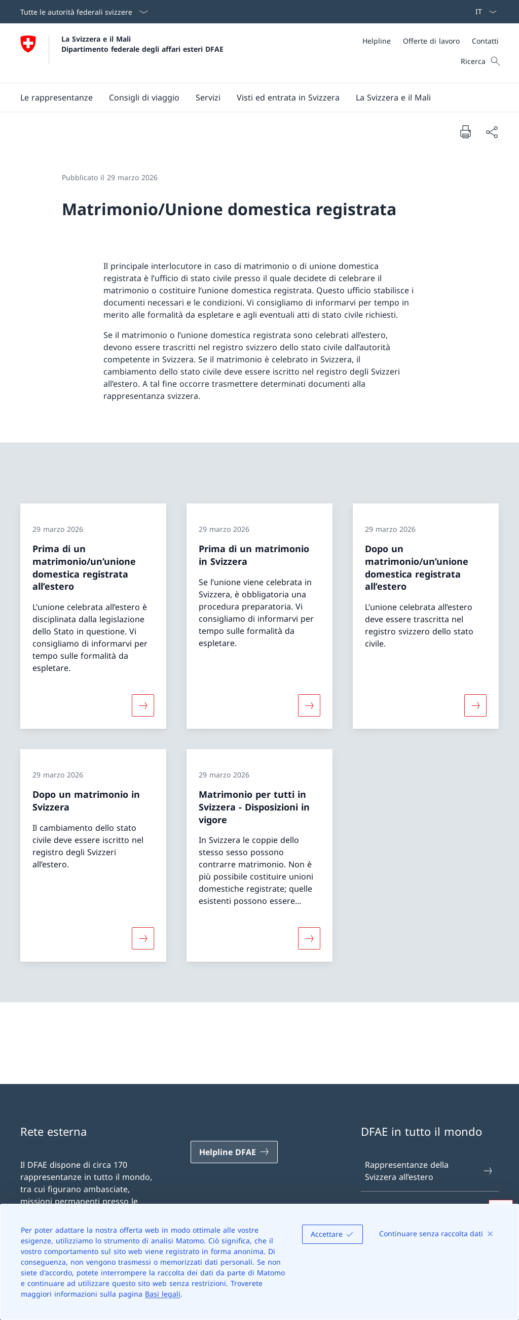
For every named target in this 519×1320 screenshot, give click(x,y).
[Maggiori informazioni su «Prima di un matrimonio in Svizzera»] (309, 705)
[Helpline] (376, 41)
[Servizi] (208, 97)
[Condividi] (491, 132)
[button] (56, 97)
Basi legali (162, 1294)
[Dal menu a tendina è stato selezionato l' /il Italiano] (483, 11)
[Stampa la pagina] (465, 131)
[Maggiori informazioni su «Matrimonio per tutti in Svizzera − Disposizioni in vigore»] (309, 938)
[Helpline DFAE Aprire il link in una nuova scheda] (234, 1152)
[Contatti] (485, 41)
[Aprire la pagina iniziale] (122, 53)
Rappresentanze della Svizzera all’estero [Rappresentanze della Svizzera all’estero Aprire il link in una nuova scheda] (429, 1170)
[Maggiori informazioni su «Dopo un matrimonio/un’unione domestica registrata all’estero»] (475, 705)
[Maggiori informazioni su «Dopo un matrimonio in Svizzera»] (143, 938)
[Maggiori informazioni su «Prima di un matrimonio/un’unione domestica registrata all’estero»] (143, 705)
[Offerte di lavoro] (431, 41)
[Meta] (430, 41)
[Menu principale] (251, 97)
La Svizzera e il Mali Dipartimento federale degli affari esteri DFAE (142, 43)
